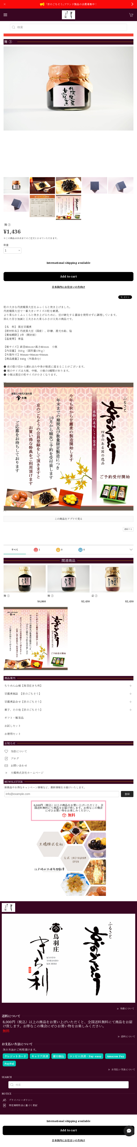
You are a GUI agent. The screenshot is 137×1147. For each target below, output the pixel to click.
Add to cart (68, 276)
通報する (128, 529)
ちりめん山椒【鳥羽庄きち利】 (23, 685)
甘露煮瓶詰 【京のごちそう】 (23, 693)
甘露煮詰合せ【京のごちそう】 (23, 701)
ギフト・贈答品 (14, 717)
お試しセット (12, 726)
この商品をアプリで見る (69, 518)
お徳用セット (12, 734)
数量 (6, 245)
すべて (14, 549)
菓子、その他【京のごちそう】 (23, 709)
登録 (127, 794)
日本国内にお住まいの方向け (68, 287)
